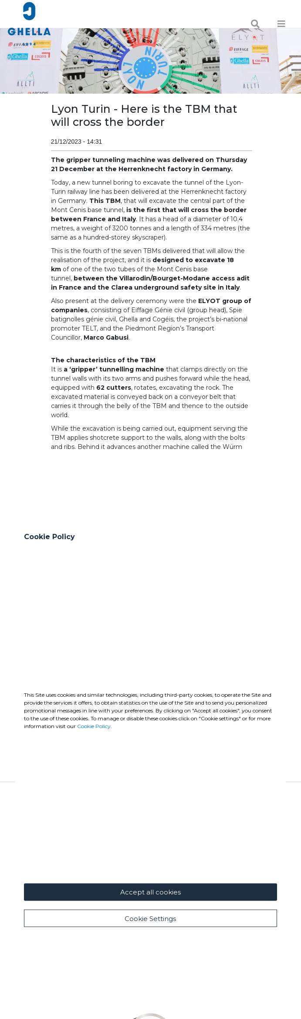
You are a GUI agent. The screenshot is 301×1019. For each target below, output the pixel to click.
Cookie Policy (94, 831)
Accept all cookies (150, 997)
